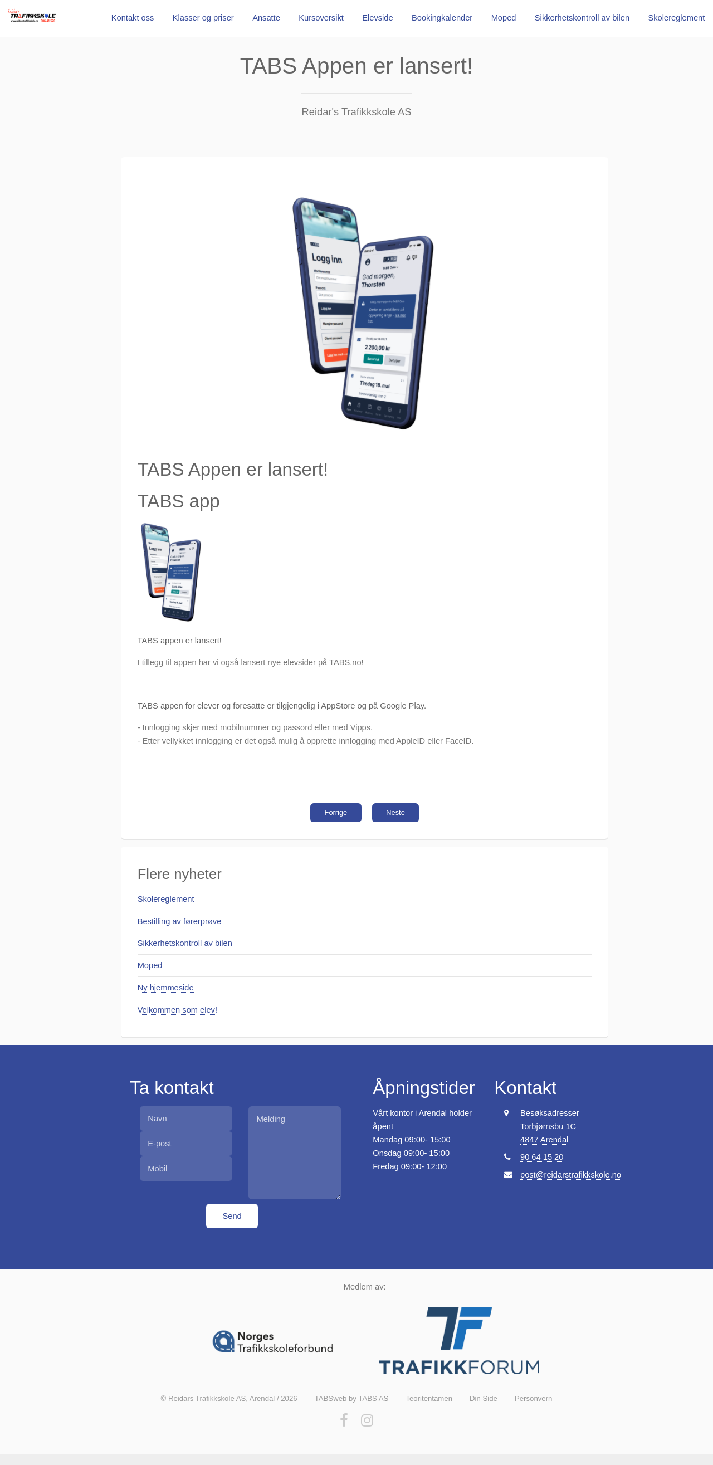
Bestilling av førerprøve (180, 921)
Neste (395, 812)
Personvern (533, 1398)
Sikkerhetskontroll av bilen (582, 17)
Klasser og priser (203, 17)
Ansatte (266, 17)
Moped (503, 17)
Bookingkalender (442, 17)
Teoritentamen (429, 1398)
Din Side (483, 1398)
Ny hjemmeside (166, 987)
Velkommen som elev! (177, 1009)
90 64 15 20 (541, 1157)
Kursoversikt (321, 17)
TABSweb (331, 1398)
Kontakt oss (132, 17)
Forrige (336, 812)
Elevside (377, 17)
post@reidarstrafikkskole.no (570, 1174)
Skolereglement (676, 17)
